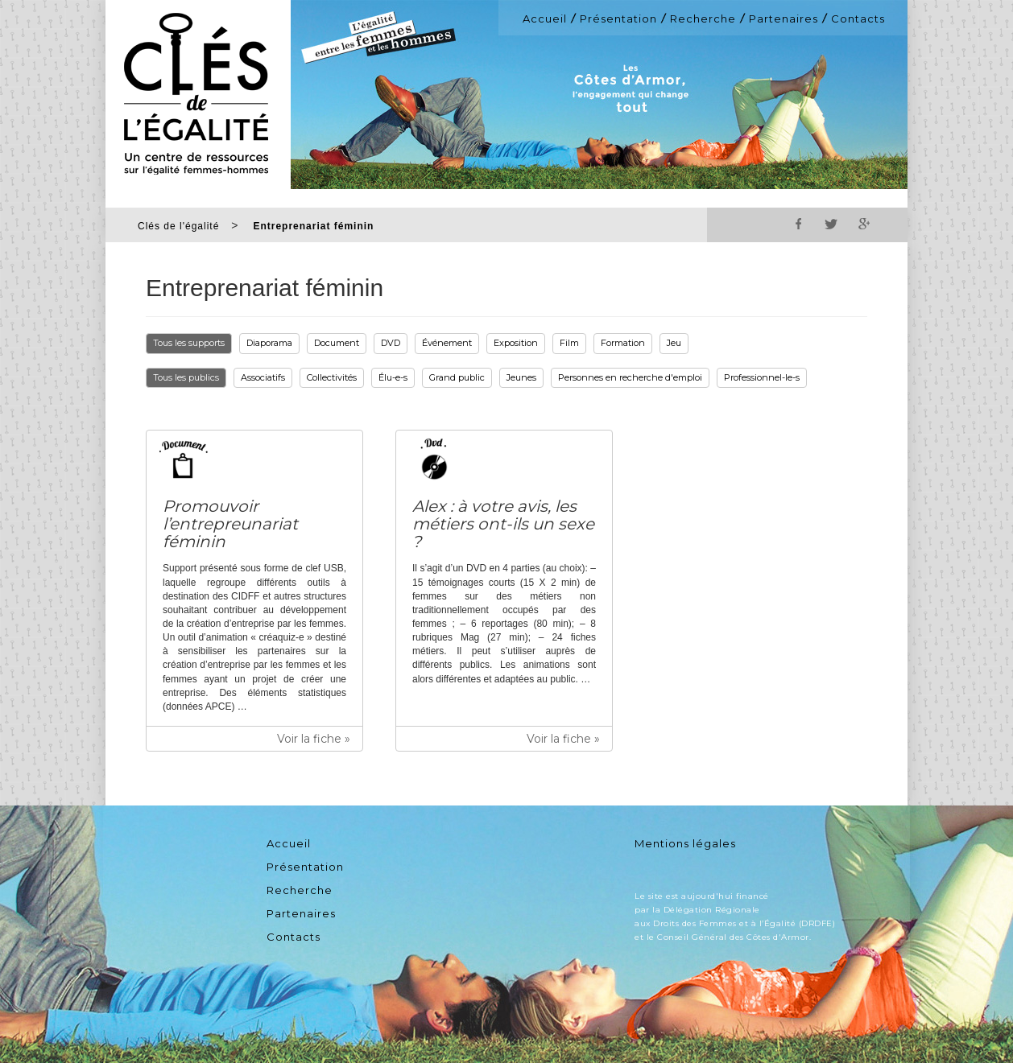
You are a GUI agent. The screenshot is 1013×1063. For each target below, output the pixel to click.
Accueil (545, 18)
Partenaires (783, 18)
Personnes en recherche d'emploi (630, 377)
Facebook (799, 224)
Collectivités (332, 377)
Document (336, 342)
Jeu (674, 342)
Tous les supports (189, 342)
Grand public (457, 377)
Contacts (858, 18)
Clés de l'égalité (178, 226)
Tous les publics (186, 377)
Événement (447, 342)
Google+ (863, 224)
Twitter (831, 224)
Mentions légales (685, 843)
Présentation (618, 18)
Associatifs (263, 377)
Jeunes (521, 377)
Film (569, 342)
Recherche (703, 18)
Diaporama (269, 342)
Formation (623, 342)
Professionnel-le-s (762, 377)
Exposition (516, 342)
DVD (390, 342)
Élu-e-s (392, 377)
